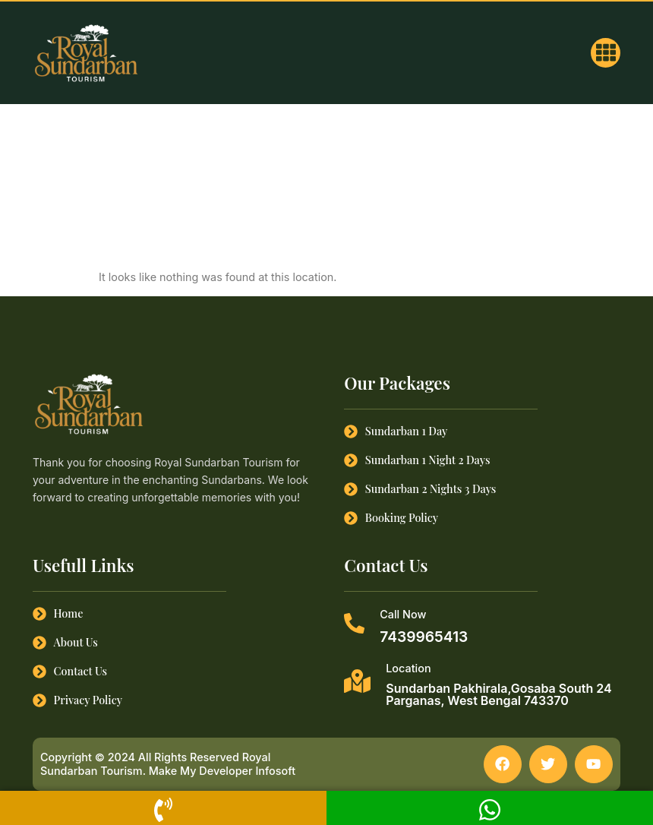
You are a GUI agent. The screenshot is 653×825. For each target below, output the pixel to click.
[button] (605, 53)
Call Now (403, 614)
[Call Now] (354, 623)
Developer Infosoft (247, 771)
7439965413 (424, 636)
